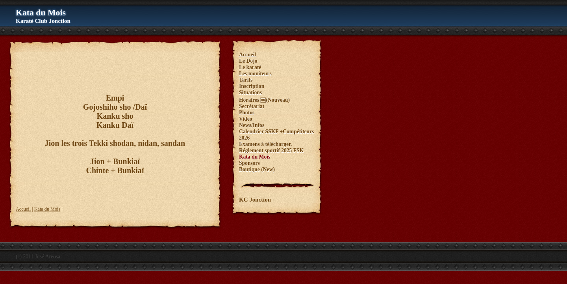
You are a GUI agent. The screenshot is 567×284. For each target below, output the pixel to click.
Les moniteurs (255, 74)
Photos (246, 113)
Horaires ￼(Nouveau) (264, 100)
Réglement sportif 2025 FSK (271, 150)
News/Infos (251, 125)
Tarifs (245, 80)
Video (245, 119)
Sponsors (249, 163)
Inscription (251, 86)
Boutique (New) (257, 169)
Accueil (23, 209)
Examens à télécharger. (265, 144)
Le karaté (250, 67)
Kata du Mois (47, 209)
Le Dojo (248, 61)
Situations (250, 92)
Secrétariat (251, 106)
